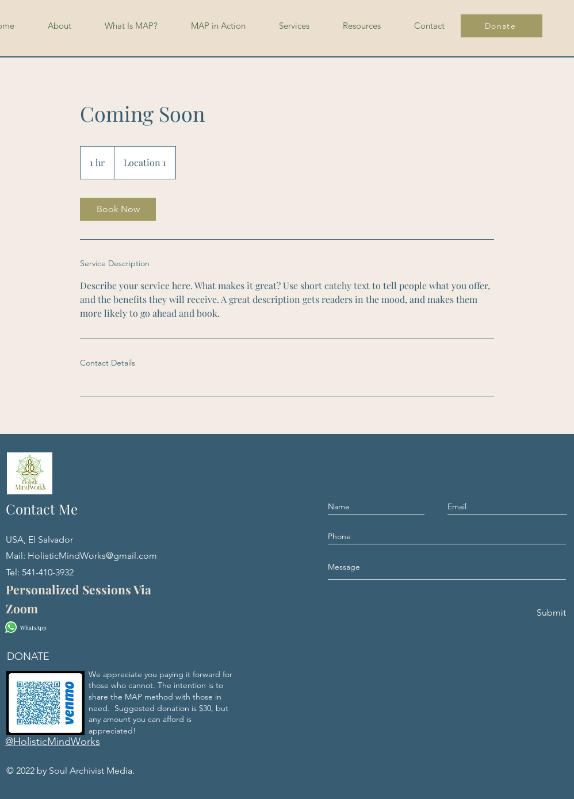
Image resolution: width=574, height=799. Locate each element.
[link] (118, 209)
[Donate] (501, 25)
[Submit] (550, 613)
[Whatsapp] (11, 627)
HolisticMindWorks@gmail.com (92, 555)
